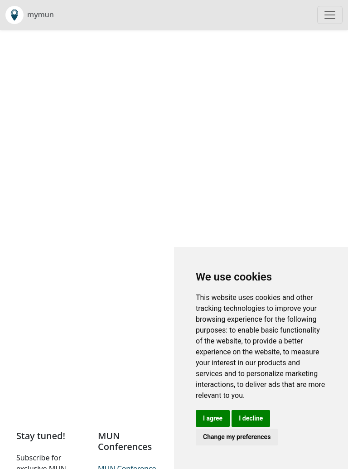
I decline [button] (251, 418)
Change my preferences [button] (237, 436)
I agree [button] (212, 418)
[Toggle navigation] (330, 15)
